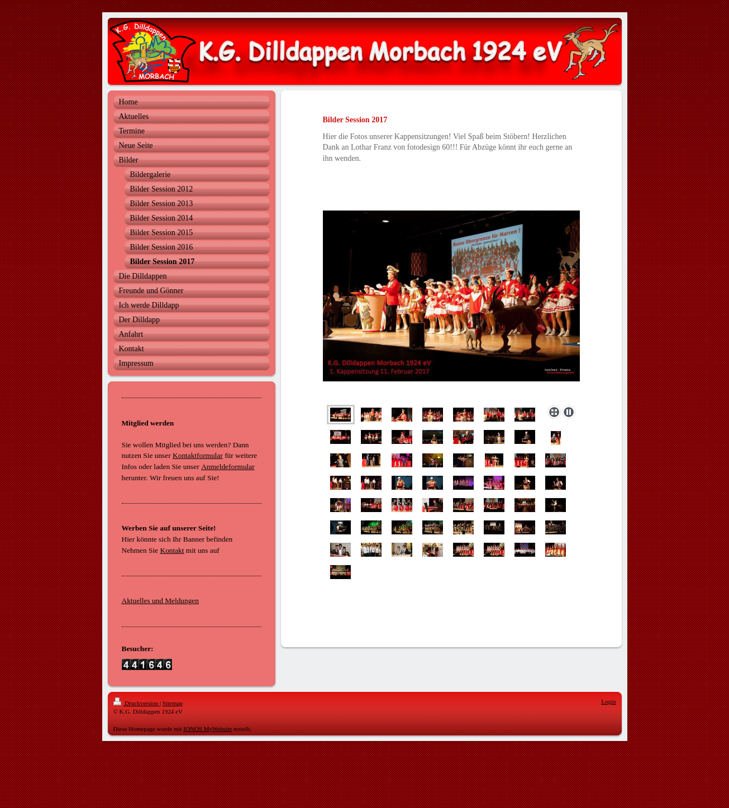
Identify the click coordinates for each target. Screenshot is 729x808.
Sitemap (173, 703)
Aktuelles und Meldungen (160, 600)
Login (608, 701)
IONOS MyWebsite (207, 728)
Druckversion (136, 703)
